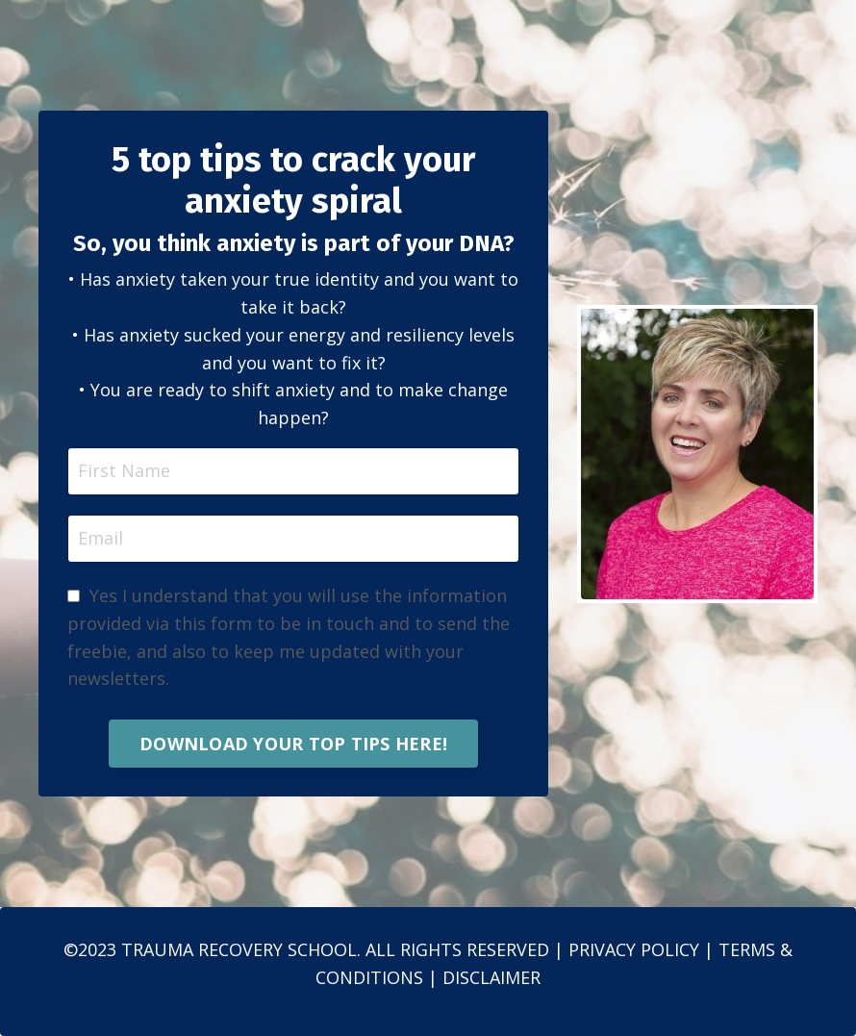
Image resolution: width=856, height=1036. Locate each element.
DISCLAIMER (491, 977)
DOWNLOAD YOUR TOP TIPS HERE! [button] (293, 743)
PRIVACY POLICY (633, 949)
